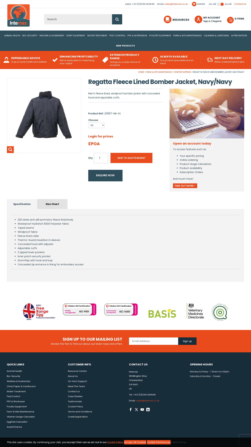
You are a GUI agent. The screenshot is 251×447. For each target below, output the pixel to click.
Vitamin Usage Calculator (21, 416)
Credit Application (78, 416)
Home (141, 72)
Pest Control (117, 35)
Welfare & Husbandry (51, 35)
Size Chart (52, 204)
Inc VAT (212, 4)
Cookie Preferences (158, 442)
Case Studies (75, 396)
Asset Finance (14, 427)
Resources (181, 20)
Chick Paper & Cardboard (21, 386)
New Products (125, 45)
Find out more (185, 185)
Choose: (93, 120)
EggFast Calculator (17, 421)
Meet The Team (76, 386)
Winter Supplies (182, 72)
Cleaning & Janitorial (216, 35)
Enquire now (105, 175)
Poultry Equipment (160, 35)
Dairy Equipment (75, 35)
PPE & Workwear (137, 35)
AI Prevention (239, 35)
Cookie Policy (75, 406)
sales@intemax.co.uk (176, 4)
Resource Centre (77, 371)
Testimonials (75, 401)
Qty (90, 158)
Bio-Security (29, 35)
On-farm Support (77, 381)
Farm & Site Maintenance (187, 35)
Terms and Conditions (80, 411)
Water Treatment (97, 35)
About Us (73, 376)
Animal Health (12, 35)
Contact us (74, 391)
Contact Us (240, 4)
